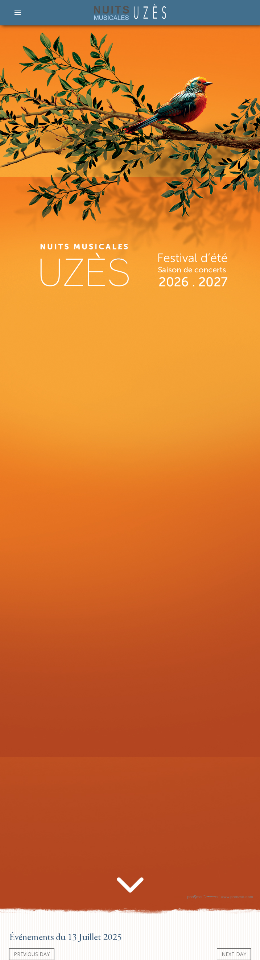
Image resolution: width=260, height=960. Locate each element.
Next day (234, 954)
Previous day (32, 954)
